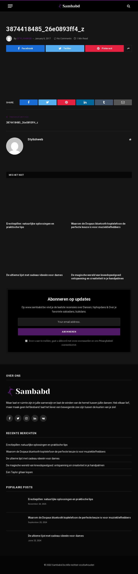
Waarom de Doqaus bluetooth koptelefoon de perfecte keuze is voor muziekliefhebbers (98, 225)
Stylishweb (24, 38)
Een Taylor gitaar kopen (19, 472)
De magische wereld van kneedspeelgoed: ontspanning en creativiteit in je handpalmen (97, 277)
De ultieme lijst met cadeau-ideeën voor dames (34, 275)
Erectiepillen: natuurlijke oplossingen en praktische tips (30, 225)
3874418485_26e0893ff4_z (24, 122)
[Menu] (10, 6)
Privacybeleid (105, 341)
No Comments (63, 38)
